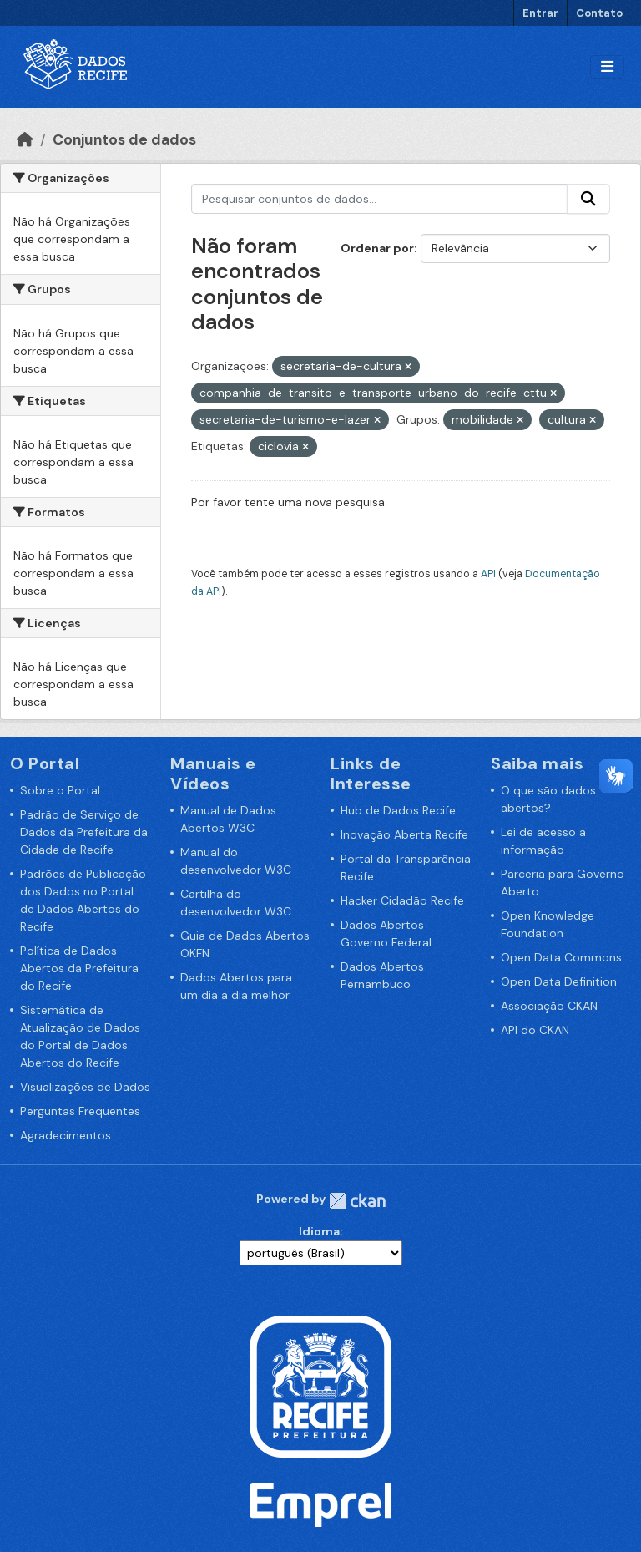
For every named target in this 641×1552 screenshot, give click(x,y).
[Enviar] (588, 199)
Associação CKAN (549, 1005)
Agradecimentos (65, 1135)
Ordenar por (377, 248)
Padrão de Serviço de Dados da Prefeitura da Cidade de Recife (84, 832)
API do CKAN (535, 1029)
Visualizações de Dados (85, 1086)
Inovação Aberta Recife (404, 834)
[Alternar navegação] (607, 67)
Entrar (540, 13)
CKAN (357, 1201)
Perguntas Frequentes (80, 1110)
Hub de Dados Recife (398, 810)
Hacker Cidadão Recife (402, 900)
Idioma (319, 1231)
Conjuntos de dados (124, 139)
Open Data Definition (559, 981)
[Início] (25, 139)
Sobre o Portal (60, 790)
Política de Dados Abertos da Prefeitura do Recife (79, 968)
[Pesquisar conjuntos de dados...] (379, 199)
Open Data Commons (561, 957)
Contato (599, 13)
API (488, 574)
